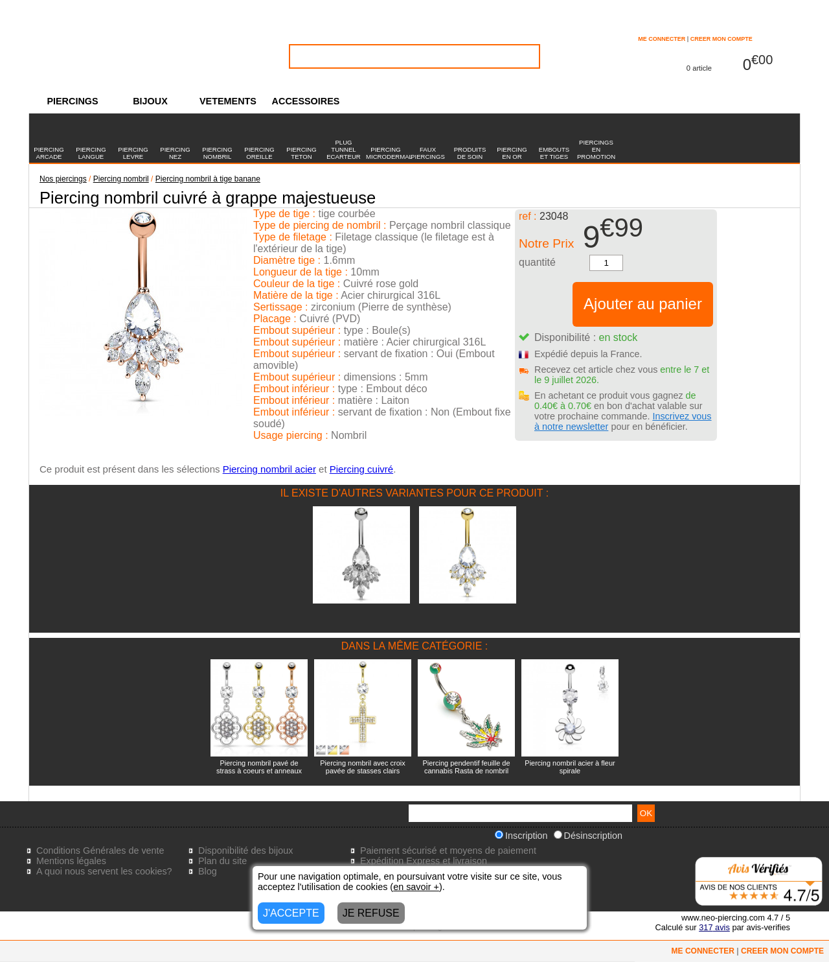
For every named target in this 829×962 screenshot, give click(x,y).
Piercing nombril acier (269, 469)
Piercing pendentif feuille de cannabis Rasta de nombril (466, 767)
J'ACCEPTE (291, 913)
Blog (207, 871)
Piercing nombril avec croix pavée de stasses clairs (362, 767)
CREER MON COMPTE (721, 39)
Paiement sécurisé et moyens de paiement (448, 850)
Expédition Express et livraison (423, 861)
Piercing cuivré (361, 469)
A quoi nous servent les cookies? (104, 871)
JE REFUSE (371, 913)
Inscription (521, 835)
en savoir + (416, 887)
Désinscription (588, 835)
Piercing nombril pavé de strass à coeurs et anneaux (259, 767)
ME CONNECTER (661, 39)
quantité (537, 262)
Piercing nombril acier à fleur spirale (570, 767)
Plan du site (222, 861)
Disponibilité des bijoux (245, 850)
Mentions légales (71, 861)
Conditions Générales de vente (100, 850)
